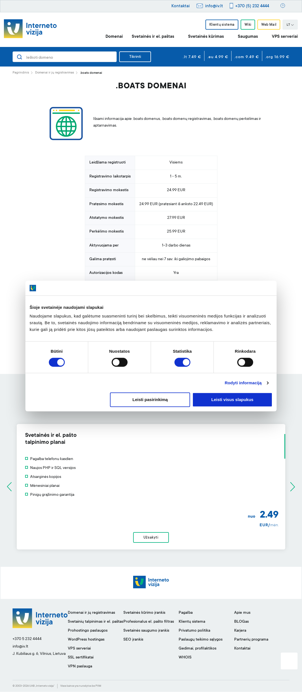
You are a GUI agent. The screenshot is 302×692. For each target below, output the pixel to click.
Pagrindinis (21, 73)
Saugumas (248, 36)
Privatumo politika (194, 631)
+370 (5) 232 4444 (252, 6)
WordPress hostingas (86, 640)
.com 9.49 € (246, 57)
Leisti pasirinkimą (150, 399)
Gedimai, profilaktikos (197, 649)
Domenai (114, 36)
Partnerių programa (251, 640)
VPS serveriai (285, 36)
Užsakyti (150, 538)
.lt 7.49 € (192, 57)
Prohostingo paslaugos (87, 631)
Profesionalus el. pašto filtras (148, 622)
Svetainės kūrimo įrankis (144, 613)
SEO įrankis (133, 640)
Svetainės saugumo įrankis (146, 631)
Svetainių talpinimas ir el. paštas (95, 622)
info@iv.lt (214, 6)
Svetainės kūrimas (206, 36)
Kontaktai (180, 6)
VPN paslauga (80, 667)
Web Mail (268, 25)
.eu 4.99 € (217, 57)
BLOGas (241, 622)
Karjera (240, 631)
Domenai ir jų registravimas (54, 73)
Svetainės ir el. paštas (153, 36)
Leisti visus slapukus (232, 399)
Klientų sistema (221, 25)
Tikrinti (135, 57)
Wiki (248, 25)
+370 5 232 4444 (27, 639)
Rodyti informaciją (243, 382)
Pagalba (186, 613)
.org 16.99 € (277, 57)
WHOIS (185, 658)
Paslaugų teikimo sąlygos (200, 640)
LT (290, 25)
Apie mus (242, 613)
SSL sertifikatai (81, 658)
